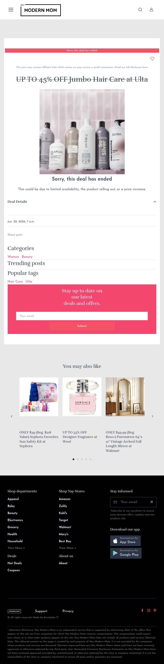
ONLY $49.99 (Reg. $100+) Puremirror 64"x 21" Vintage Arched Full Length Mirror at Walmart (124, 441)
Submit (82, 326)
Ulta (29, 281)
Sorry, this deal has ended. (82, 50)
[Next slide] (152, 416)
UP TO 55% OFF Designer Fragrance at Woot (80, 437)
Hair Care (15, 281)
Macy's (64, 534)
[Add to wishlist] (152, 58)
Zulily (63, 506)
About (63, 563)
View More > (16, 548)
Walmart (65, 527)
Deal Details (17, 202)
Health (12, 534)
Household (15, 541)
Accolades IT (51, 617)
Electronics (15, 520)
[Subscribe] (151, 502)
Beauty (27, 257)
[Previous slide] (11, 416)
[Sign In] (151, 9)
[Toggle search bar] (140, 9)
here (144, 67)
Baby (11, 506)
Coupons (13, 570)
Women (13, 257)
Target (63, 520)
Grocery (13, 527)
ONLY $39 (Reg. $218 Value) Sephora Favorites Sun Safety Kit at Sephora (38, 439)
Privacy (68, 611)
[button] (73, 459)
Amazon (64, 499)
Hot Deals (14, 563)
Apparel (13, 499)
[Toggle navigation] (10, 9)
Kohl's (63, 513)
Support (41, 611)
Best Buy (65, 541)
